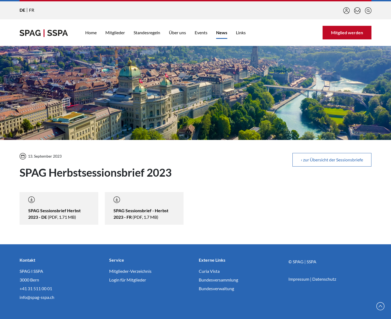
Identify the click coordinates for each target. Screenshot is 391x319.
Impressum (298, 279)
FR (31, 9)
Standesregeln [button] (147, 32)
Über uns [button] (177, 32)
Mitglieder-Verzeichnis (130, 271)
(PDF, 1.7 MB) (140, 208)
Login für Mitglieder (127, 279)
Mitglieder (115, 32)
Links (241, 32)
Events (201, 32)
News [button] (221, 32)
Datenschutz (324, 279)
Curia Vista (209, 271)
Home (91, 32)
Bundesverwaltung (216, 288)
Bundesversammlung (218, 279)
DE (22, 9)
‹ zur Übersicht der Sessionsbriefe (332, 159)
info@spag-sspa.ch (37, 297)
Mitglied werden (347, 32)
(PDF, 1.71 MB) (54, 208)
